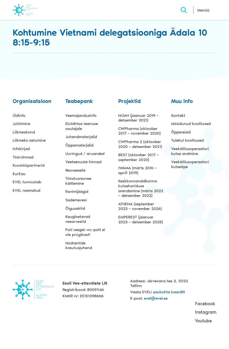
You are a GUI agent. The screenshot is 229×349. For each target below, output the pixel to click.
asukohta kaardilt (169, 292)
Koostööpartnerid (28, 165)
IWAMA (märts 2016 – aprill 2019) (137, 170)
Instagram (205, 312)
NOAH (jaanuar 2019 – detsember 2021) (138, 118)
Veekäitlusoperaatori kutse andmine (190, 151)
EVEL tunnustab (27, 182)
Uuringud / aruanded (84, 153)
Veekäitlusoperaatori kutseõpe (190, 164)
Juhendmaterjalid (81, 136)
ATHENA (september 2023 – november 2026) (140, 206)
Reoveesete (75, 170)
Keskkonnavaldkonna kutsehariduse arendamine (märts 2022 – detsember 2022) (140, 188)
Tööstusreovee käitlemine (78, 181)
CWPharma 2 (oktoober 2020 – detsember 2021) (140, 144)
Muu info (182, 101)
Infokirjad (21, 148)
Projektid (129, 101)
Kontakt (178, 115)
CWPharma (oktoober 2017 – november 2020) (139, 131)
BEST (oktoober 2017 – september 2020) (138, 157)
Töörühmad (23, 157)
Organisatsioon (32, 101)
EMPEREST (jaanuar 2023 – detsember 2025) (140, 219)
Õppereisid (181, 132)
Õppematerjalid (79, 145)
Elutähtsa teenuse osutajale (81, 126)
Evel (31, 10)
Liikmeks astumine (29, 140)
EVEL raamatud (26, 190)
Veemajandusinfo (80, 115)
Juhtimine (21, 123)
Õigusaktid (75, 208)
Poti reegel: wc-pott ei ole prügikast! (85, 232)
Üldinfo (19, 115)
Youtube (203, 320)
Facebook (205, 303)
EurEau (19, 173)
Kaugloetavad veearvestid (77, 219)
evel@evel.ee (156, 298)
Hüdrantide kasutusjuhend (78, 245)
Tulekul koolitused (187, 140)
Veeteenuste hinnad (83, 161)
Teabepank (79, 101)
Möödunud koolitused (191, 123)
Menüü (203, 10)
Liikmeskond (24, 132)
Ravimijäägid (76, 191)
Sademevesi (76, 200)
